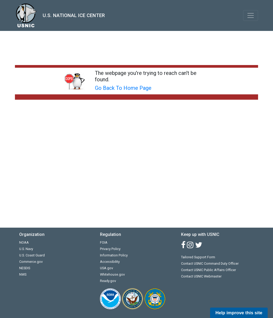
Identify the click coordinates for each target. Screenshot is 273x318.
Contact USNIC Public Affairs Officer (208, 270)
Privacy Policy (110, 249)
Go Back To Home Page (123, 88)
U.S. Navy (26, 249)
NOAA (24, 242)
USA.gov (106, 268)
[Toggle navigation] (250, 15)
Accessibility (110, 262)
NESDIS (24, 268)
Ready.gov (108, 281)
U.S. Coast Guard (32, 255)
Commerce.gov (31, 262)
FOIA (103, 242)
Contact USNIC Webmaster (201, 276)
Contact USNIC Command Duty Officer (210, 263)
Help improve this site (238, 312)
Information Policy (114, 255)
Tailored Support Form (198, 257)
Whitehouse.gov (112, 274)
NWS (22, 274)
